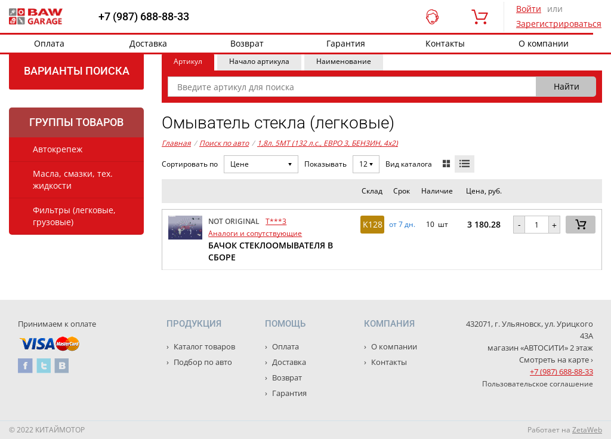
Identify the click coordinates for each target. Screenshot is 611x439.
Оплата (49, 43)
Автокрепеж (57, 149)
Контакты (445, 43)
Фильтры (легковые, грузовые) (74, 216)
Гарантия (345, 43)
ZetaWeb (587, 430)
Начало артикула (259, 61)
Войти (528, 8)
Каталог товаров (203, 346)
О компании (544, 43)
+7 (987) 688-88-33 (143, 17)
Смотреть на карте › (556, 359)
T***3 (276, 221)
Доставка (148, 43)
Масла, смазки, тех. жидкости (73, 179)
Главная (176, 143)
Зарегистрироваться (558, 23)
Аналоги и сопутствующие (255, 233)
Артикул (188, 61)
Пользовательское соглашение (537, 384)
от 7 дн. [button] (402, 224)
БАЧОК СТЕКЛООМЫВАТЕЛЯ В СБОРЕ (270, 251)
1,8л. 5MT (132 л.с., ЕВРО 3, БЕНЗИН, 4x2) (327, 143)
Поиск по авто (224, 143)
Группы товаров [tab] (76, 122)
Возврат (247, 43)
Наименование (343, 61)
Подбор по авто (202, 362)
